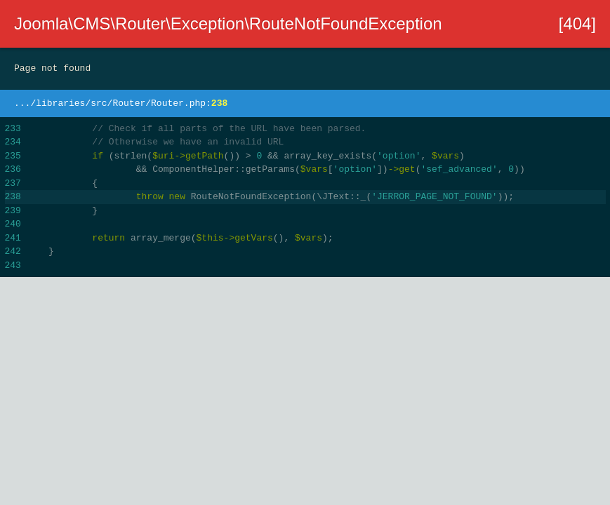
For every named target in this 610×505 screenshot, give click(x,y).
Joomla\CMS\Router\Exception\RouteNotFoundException (228, 23)
